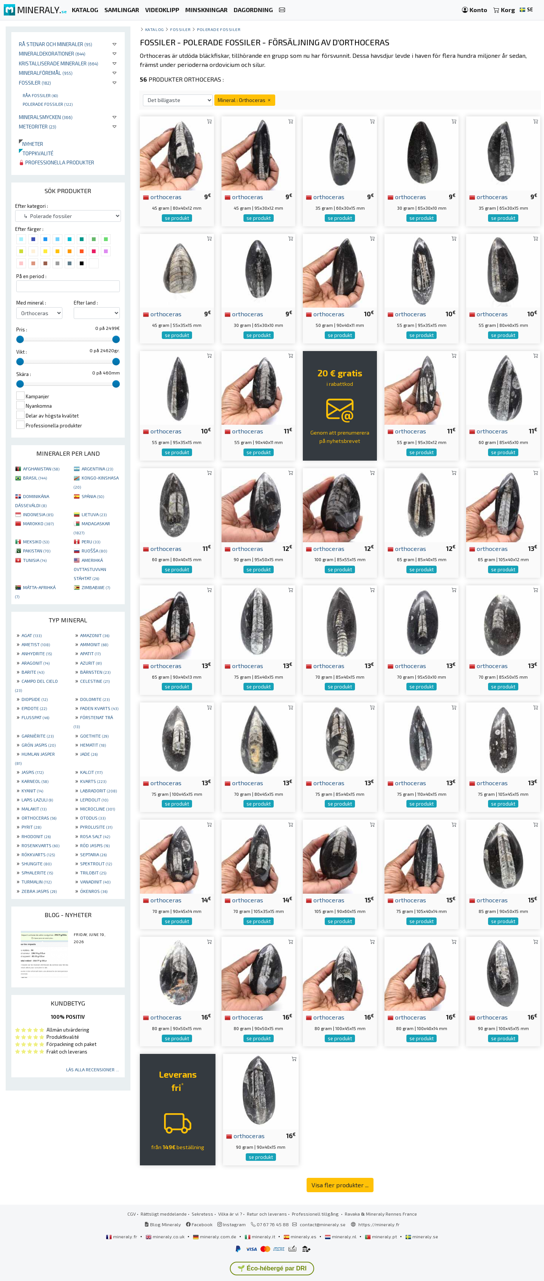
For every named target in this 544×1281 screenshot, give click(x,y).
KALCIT (91, 772)
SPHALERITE (37, 872)
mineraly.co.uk (166, 1236)
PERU (91, 541)
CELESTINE (95, 681)
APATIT (90, 653)
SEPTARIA (93, 854)
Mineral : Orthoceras (245, 100)
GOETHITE (94, 735)
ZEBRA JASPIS (39, 891)
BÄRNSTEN (95, 672)
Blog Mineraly (162, 1224)
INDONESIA (38, 514)
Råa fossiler (40, 95)
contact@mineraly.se (323, 1224)
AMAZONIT (94, 635)
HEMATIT (93, 744)
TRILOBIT (93, 872)
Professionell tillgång (316, 1213)
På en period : (31, 276)
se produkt (177, 218)
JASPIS (32, 772)
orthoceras (162, 196)
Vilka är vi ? (230, 1213)
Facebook (199, 1224)
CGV (131, 1213)
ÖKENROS (93, 891)
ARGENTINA (97, 468)
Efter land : (86, 303)
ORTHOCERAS (39, 817)
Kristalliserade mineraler (58, 63)
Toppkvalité (36, 153)
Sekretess (202, 1213)
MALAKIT (34, 808)
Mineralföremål (46, 73)
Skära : (23, 374)
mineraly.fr (122, 1236)
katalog (154, 29)
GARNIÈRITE (38, 735)
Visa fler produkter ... (340, 1184)
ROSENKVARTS (40, 845)
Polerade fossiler (48, 104)
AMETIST (36, 644)
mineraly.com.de (215, 1236)
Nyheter (31, 144)
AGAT (32, 635)
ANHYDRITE (37, 653)
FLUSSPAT (35, 717)
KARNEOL (35, 781)
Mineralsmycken (46, 117)
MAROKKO (38, 523)
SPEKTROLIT (96, 863)
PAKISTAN (36, 550)
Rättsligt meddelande (164, 1213)
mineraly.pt (381, 1236)
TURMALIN (36, 881)
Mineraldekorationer (52, 53)
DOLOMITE (95, 699)
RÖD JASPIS (95, 845)
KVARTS (93, 781)
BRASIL (35, 477)
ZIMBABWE (96, 587)
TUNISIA (34, 560)
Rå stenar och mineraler (55, 44)
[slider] (20, 339)
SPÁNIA (93, 496)
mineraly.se (421, 1236)
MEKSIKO (36, 541)
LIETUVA (94, 514)
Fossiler (35, 82)
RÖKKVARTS (38, 854)
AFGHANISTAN (41, 468)
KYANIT (32, 790)
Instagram (231, 1224)
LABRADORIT (98, 790)
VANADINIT (95, 881)
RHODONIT (36, 836)
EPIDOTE (34, 708)
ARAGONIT (36, 662)
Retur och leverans (267, 1213)
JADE (89, 754)
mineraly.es (301, 1236)
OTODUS (92, 817)
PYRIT (31, 826)
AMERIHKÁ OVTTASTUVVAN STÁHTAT (90, 569)
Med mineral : (31, 303)
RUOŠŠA (94, 550)
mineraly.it (260, 1236)
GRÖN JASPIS (39, 744)
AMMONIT (94, 644)
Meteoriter (37, 126)
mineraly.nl (341, 1236)
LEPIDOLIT (94, 799)
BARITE (33, 672)
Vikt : (21, 352)
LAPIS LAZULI (37, 799)
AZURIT (91, 662)
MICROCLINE (97, 808)
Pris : (21, 329)
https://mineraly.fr (379, 1224)
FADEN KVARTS (99, 708)
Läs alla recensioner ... (92, 1069)
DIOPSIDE (35, 699)
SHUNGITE (36, 863)
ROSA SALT (95, 836)
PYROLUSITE (96, 826)
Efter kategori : (31, 206)
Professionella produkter (56, 162)
